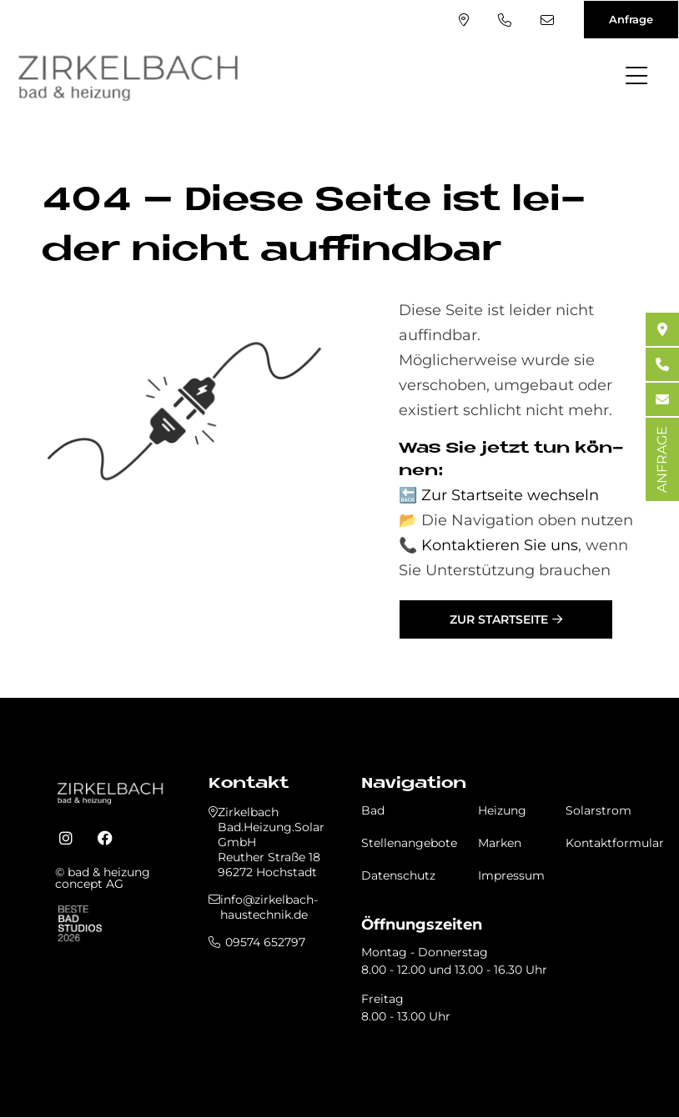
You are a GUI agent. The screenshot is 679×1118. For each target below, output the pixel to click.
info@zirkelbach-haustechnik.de (547, 20)
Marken (499, 842)
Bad (373, 810)
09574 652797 (504, 20)
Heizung (502, 810)
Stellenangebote (409, 842)
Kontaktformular (615, 842)
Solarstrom (598, 810)
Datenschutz (398, 875)
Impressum (511, 875)
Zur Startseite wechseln (510, 495)
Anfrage (631, 19)
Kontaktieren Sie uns (499, 545)
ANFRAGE (662, 459)
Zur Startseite (499, 619)
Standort (464, 20)
